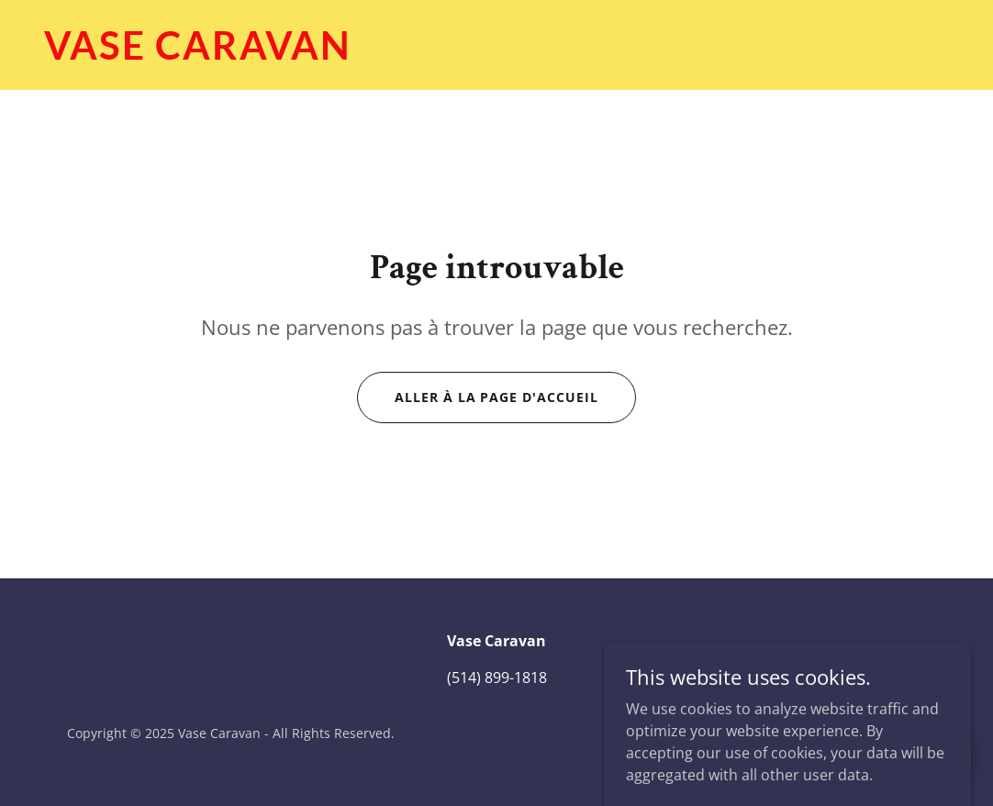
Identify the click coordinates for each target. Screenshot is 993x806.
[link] (496, 54)
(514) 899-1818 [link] (497, 677)
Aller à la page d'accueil (497, 397)
